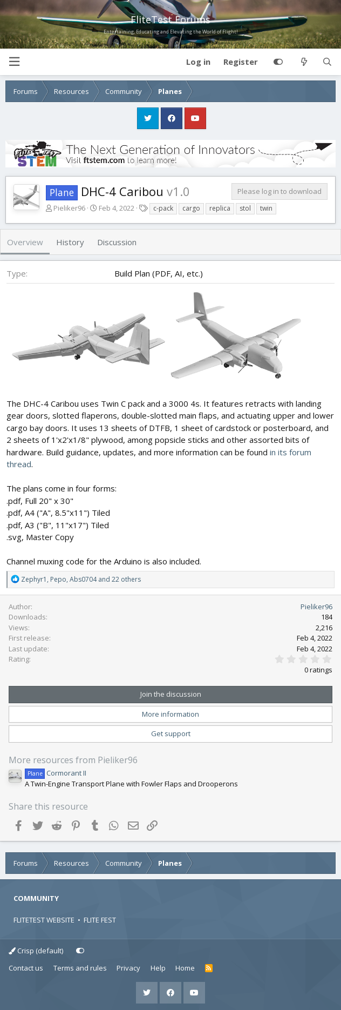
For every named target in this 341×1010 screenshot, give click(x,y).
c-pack (163, 208)
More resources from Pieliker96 (73, 760)
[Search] (327, 62)
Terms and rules (80, 968)
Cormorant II (55, 773)
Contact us (26, 968)
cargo (191, 208)
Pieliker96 (69, 208)
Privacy (128, 968)
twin (266, 208)
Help (158, 968)
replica (219, 208)
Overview (25, 242)
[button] (14, 62)
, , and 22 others (81, 579)
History (70, 242)
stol (245, 208)
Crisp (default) (36, 950)
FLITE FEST (100, 920)
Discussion (117, 242)
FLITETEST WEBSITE (43, 920)
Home (185, 968)
